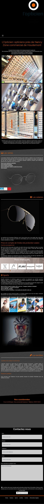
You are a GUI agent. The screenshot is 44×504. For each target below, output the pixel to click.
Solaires (11, 497)
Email (3, 456)
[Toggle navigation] (2, 35)
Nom (3, 433)
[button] (10, 270)
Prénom (3, 441)
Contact (26, 497)
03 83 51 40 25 (33, 28)
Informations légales (34, 497)
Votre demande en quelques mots (8, 463)
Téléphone (4, 448)
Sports (16, 497)
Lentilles (21, 497)
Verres (6, 497)
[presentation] (10, 484)
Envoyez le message (22, 492)
